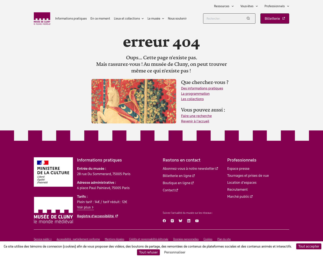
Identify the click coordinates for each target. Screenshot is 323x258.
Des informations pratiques (202, 88)
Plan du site (224, 239)
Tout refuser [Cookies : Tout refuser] (148, 252)
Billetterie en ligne (177, 176)
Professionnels (274, 6)
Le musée (153, 18)
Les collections (192, 99)
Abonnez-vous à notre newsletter (189, 168)
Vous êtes (247, 6)
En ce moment (100, 18)
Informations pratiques (71, 18)
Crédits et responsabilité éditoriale (148, 239)
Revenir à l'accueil (195, 121)
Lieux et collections (127, 18)
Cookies (208, 239)
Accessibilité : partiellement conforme (78, 239)
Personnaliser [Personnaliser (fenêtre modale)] (174, 252)
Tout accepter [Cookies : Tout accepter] (308, 246)
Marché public (238, 196)
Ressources (222, 6)
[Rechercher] (229, 18)
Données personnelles (186, 239)
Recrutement (237, 189)
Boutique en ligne (176, 183)
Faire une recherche (196, 116)
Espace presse (238, 168)
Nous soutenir (177, 18)
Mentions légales (114, 239)
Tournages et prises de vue (248, 175)
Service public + (43, 239)
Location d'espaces (241, 182)
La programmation (195, 94)
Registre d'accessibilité (96, 216)
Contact (169, 190)
